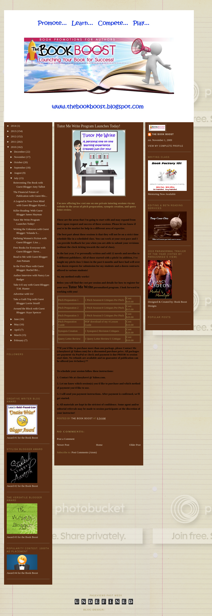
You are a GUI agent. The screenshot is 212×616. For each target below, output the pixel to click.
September (20, 167)
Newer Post (63, 444)
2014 (14, 125)
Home (99, 444)
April (17, 329)
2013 (14, 131)
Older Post (135, 444)
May (17, 324)
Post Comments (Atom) (84, 452)
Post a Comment (65, 438)
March (18, 335)
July (16, 178)
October (18, 162)
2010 (14, 146)
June (17, 319)
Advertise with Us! (23, 293)
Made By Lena (117, 609)
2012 (14, 136)
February (19, 340)
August (18, 172)
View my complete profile (165, 146)
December (20, 151)
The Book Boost (163, 134)
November (20, 156)
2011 (14, 141)
